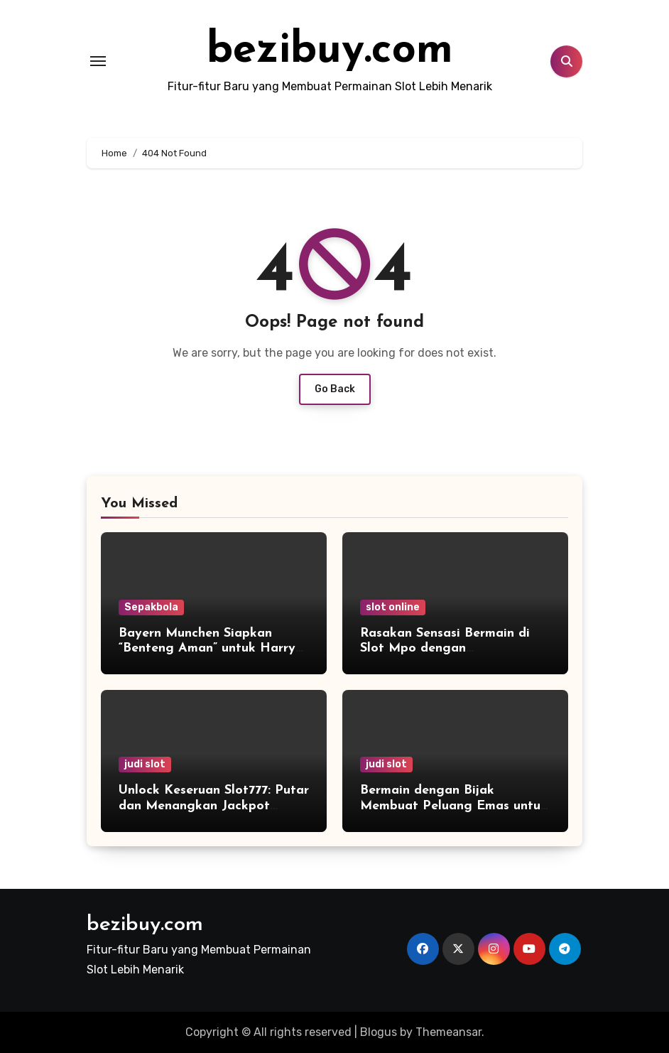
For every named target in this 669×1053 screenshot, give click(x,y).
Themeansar (448, 1032)
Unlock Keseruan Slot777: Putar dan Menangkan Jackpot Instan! (214, 806)
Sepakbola (151, 607)
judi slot (144, 764)
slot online (393, 607)
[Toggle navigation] (98, 61)
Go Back (335, 389)
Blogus (378, 1032)
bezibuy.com (330, 51)
